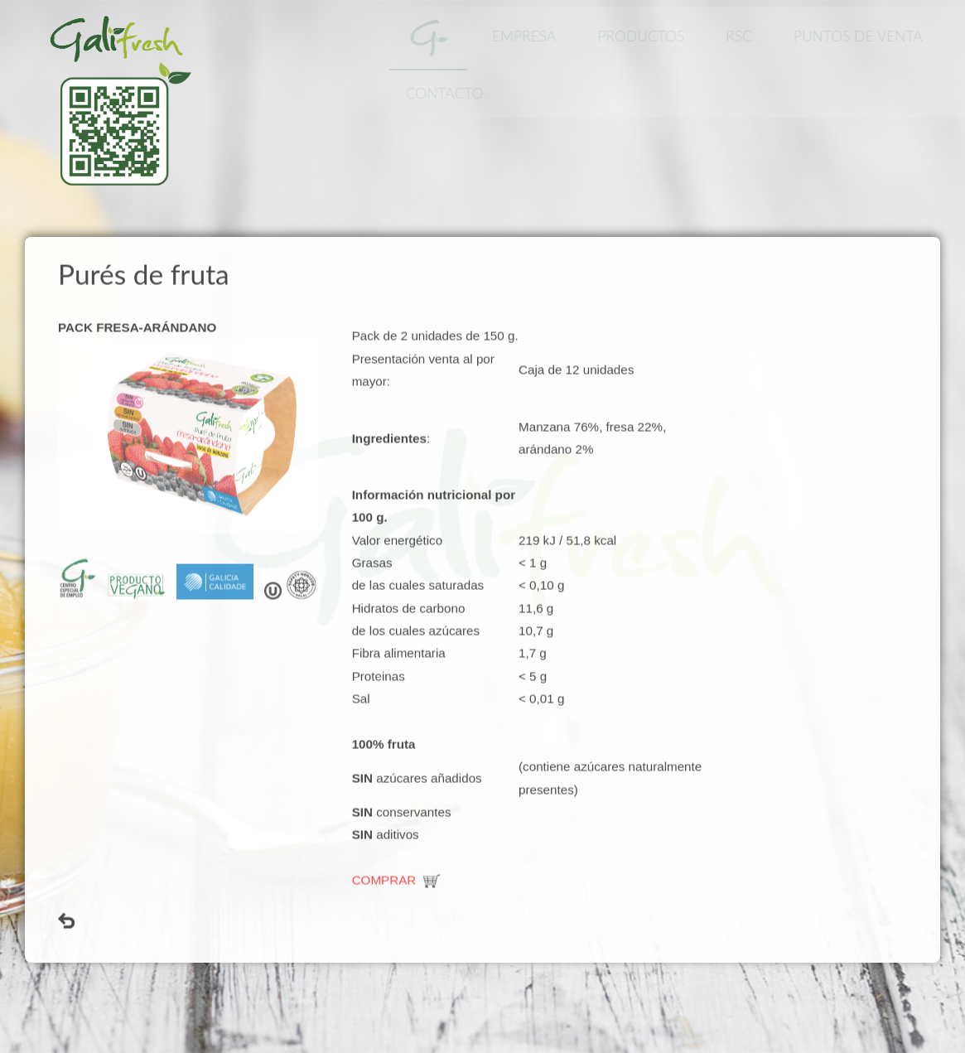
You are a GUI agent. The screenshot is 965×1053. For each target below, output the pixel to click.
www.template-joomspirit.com (5, 958)
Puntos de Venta (861, 36)
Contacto (447, 93)
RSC (742, 36)
